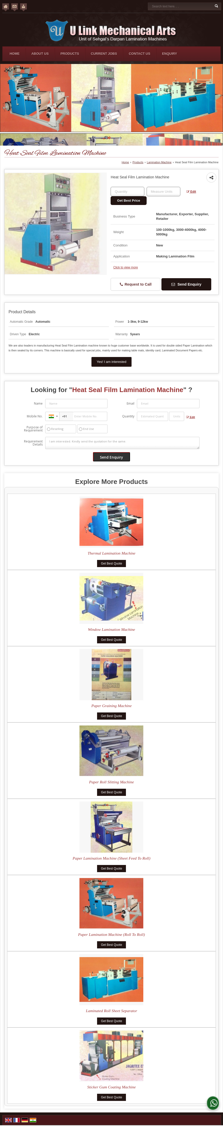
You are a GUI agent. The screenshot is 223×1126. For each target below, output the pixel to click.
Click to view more (125, 267)
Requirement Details (33, 443)
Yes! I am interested (111, 362)
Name (38, 403)
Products (70, 54)
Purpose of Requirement (33, 429)
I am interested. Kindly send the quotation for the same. (122, 443)
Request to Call (136, 284)
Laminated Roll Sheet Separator (111, 1011)
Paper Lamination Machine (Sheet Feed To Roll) (111, 858)
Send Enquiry (186, 284)
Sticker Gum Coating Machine (111, 1087)
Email (130, 403)
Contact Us (139, 54)
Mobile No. (35, 416)
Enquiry (169, 54)
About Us (40, 54)
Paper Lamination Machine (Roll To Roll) (111, 934)
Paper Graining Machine (111, 705)
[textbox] (163, 191)
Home (15, 54)
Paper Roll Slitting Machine (111, 782)
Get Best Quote (111, 563)
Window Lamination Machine (111, 629)
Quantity (128, 416)
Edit (191, 191)
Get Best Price (128, 200)
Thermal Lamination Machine (111, 553)
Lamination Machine (159, 162)
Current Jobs (104, 54)
